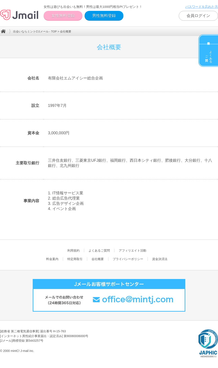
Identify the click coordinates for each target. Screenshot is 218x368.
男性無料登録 (104, 15)
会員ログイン (198, 15)
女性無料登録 (63, 15)
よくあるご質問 (208, 55)
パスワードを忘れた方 (201, 6)
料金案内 (208, 39)
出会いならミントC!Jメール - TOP (35, 31)
